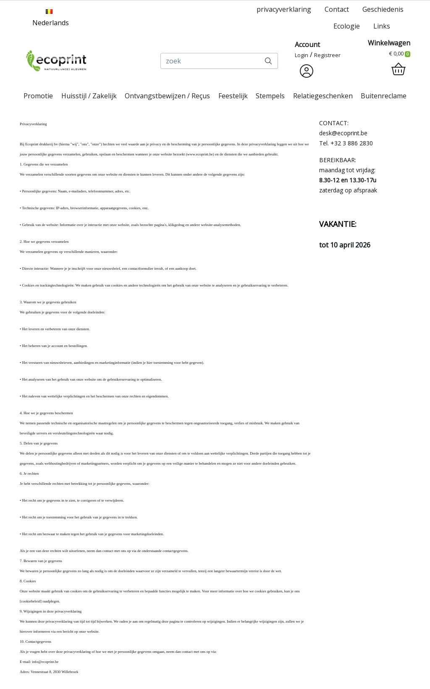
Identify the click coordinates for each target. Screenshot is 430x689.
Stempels (270, 95)
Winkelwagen (389, 42)
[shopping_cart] (398, 69)
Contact (337, 9)
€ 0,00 (399, 53)
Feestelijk (233, 95)
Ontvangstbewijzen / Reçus (167, 95)
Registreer (327, 55)
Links (381, 26)
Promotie (38, 95)
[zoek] (210, 61)
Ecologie (346, 26)
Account (307, 44)
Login (301, 55)
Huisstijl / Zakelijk (89, 95)
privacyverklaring (284, 9)
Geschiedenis (383, 9)
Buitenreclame (383, 95)
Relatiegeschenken (323, 95)
